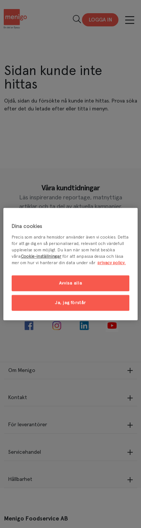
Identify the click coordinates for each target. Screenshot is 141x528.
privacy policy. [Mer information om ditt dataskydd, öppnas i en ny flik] (111, 263)
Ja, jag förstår (70, 303)
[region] (70, 264)
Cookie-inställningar (41, 256)
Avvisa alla (70, 283)
